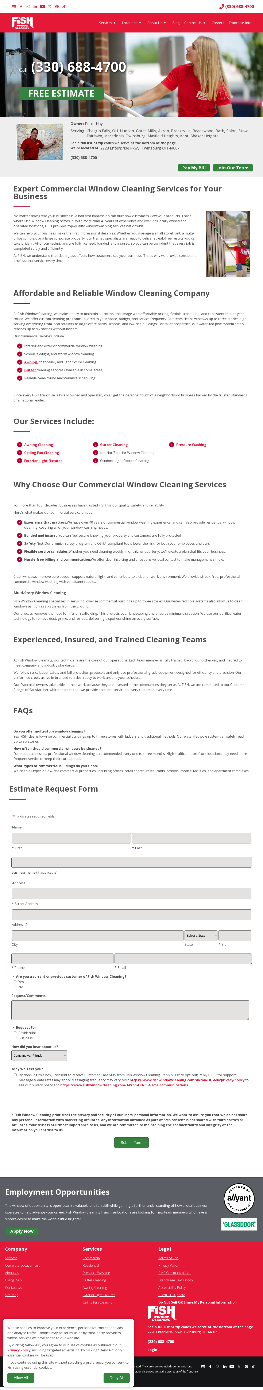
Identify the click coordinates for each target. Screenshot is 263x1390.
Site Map (11, 1298)
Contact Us (193, 22)
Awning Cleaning (38, 444)
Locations (129, 22)
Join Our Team (232, 168)
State (189, 944)
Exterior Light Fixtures (43, 460)
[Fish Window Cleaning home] (23, 22)
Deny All (117, 1378)
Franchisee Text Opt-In (175, 1283)
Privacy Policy (168, 1268)
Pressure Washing (191, 444)
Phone (18, 967)
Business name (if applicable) (34, 872)
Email (120, 967)
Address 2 (19, 924)
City (15, 944)
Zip (222, 944)
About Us (154, 22)
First (17, 848)
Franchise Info (240, 22)
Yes (19, 981)
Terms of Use (168, 1261)
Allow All (21, 1378)
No (18, 987)
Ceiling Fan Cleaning (41, 452)
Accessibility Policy (172, 1290)
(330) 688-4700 (236, 6)
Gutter (30, 370)
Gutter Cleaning (114, 444)
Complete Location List (22, 1268)
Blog (176, 22)
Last (137, 848)
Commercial (91, 1261)
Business (23, 1041)
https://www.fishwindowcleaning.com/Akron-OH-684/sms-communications (124, 1088)
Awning (30, 362)
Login (152, 1353)
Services (105, 22)
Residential (25, 1036)
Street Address (25, 903)
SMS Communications (174, 1276)
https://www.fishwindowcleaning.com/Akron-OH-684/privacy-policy (187, 1083)
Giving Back (13, 1283)
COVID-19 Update (171, 1298)
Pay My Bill (194, 168)
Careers (218, 22)
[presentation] (132, 1103)
